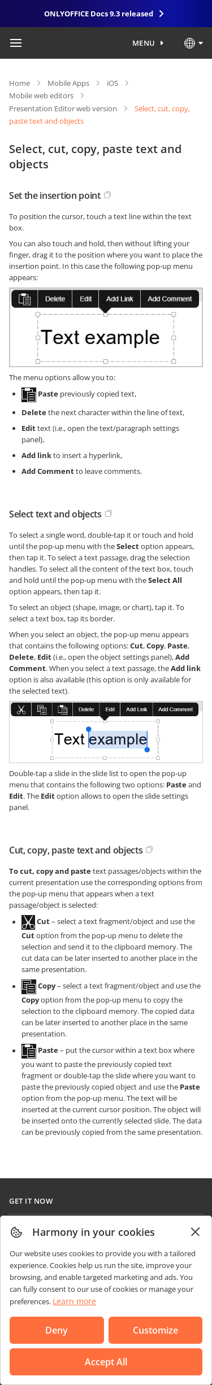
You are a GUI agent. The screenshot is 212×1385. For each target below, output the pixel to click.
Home (19, 83)
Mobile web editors (41, 95)
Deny (56, 1330)
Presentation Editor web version (63, 108)
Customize (155, 1330)
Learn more (74, 1301)
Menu (143, 43)
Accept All (106, 1362)
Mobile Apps (68, 83)
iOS (112, 83)
